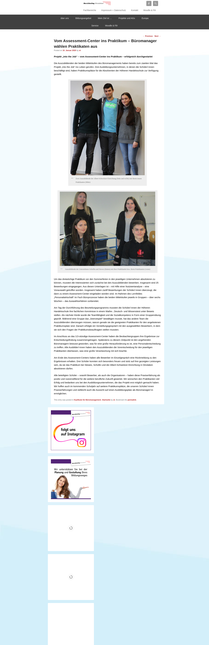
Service (94, 25)
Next (157, 36)
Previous (148, 36)
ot (80, 50)
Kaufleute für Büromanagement (87, 400)
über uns (65, 18)
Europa (145, 18)
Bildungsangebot (83, 18)
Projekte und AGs (127, 18)
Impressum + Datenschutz (113, 10)
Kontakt (134, 10)
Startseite (106, 400)
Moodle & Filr (149, 10)
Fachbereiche (89, 10)
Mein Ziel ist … (105, 18)
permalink (132, 400)
